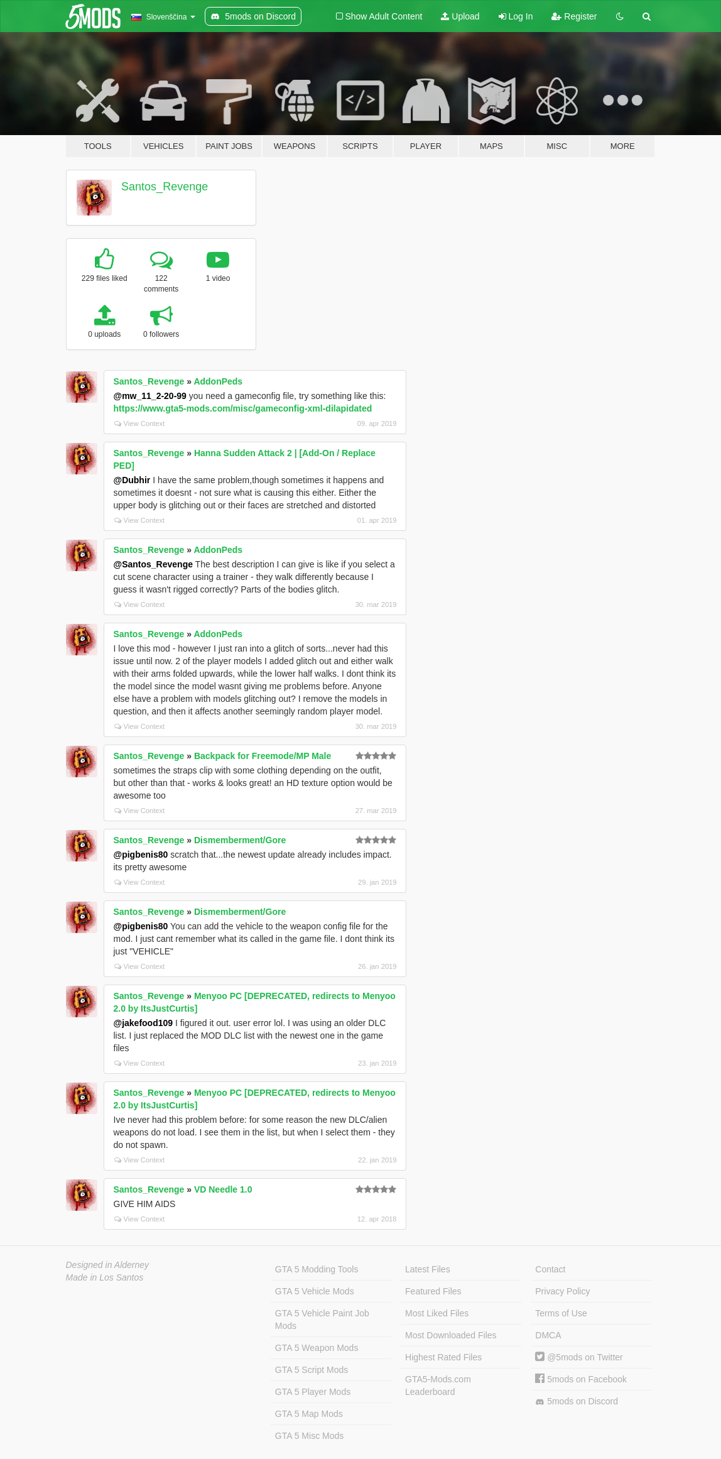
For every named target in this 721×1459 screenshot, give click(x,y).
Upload (460, 16)
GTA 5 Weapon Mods (317, 1348)
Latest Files (427, 1269)
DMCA (548, 1335)
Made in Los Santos (105, 1277)
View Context (139, 423)
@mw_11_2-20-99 (150, 396)
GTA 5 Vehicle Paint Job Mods (322, 1319)
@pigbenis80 (141, 855)
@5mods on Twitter (578, 1357)
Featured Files (433, 1291)
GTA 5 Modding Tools (317, 1269)
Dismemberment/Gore (240, 840)
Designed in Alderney (107, 1265)
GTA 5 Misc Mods (309, 1436)
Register (574, 16)
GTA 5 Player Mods (312, 1392)
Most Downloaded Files (451, 1335)
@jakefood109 (143, 1023)
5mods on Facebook (581, 1379)
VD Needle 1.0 (223, 1189)
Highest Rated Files (443, 1357)
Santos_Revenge (164, 186)
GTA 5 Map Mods (309, 1414)
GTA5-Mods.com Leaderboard (438, 1385)
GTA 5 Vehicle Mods (314, 1291)
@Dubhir (132, 480)
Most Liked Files (437, 1313)
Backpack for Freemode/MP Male (262, 756)
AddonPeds (217, 381)
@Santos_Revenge (153, 564)
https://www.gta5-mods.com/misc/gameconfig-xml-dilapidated (243, 408)
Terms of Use (561, 1313)
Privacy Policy (562, 1291)
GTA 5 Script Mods (311, 1370)
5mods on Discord (576, 1401)
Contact (550, 1269)
